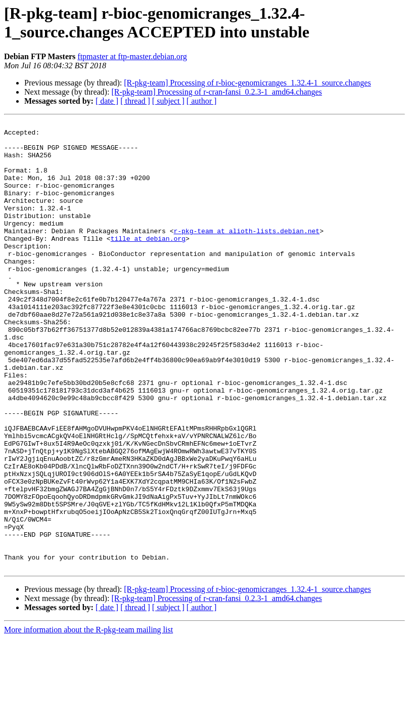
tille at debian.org (148, 262)
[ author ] (202, 101)
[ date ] (107, 101)
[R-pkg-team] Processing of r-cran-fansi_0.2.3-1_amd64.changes (216, 92)
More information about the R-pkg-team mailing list (88, 719)
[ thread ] (135, 101)
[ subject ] (168, 101)
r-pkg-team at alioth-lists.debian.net (246, 253)
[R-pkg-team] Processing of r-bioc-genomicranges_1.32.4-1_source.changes (247, 82)
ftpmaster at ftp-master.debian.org (132, 56)
